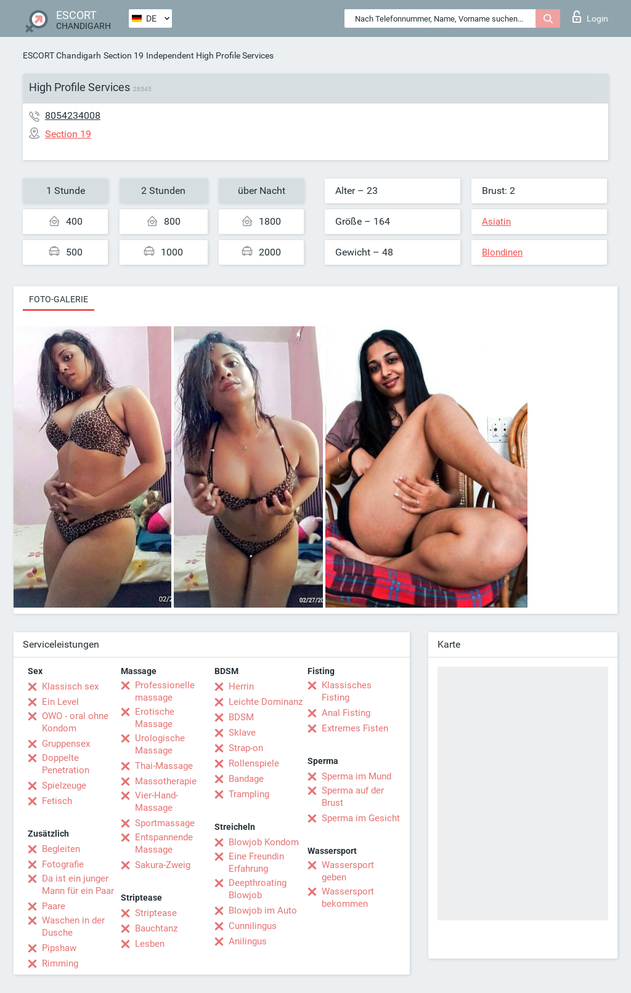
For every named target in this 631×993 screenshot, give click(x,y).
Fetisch (57, 800)
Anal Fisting (346, 712)
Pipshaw (59, 948)
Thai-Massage (164, 765)
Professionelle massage (165, 691)
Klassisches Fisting (347, 691)
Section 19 (124, 55)
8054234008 (72, 115)
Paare (53, 906)
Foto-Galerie (58, 299)
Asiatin (496, 221)
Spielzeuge (64, 785)
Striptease (156, 913)
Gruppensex (66, 743)
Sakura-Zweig (162, 864)
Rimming (60, 963)
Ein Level (60, 701)
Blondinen (502, 252)
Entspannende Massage (164, 843)
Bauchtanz (156, 928)
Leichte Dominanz (266, 701)
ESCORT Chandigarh (62, 55)
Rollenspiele (254, 763)
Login (590, 16)
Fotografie (63, 864)
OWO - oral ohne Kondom (75, 722)
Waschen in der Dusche (73, 926)
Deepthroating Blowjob (258, 889)
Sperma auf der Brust (353, 796)
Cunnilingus (253, 925)
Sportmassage (165, 823)
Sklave (242, 732)
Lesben (150, 943)
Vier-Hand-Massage (156, 801)
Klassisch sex (70, 686)
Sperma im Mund (356, 776)
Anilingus (248, 941)
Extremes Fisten (355, 728)
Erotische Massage (154, 718)
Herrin (241, 686)
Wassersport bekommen (348, 897)
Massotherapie (166, 781)
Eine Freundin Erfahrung (256, 862)
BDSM (241, 717)
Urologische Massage (160, 744)
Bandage (246, 778)
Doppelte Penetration (65, 764)
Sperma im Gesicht (361, 818)
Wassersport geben (348, 871)
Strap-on (246, 748)
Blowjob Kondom (264, 842)
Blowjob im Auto (263, 910)
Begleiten (61, 848)
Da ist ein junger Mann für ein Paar (78, 884)
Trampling (249, 794)
